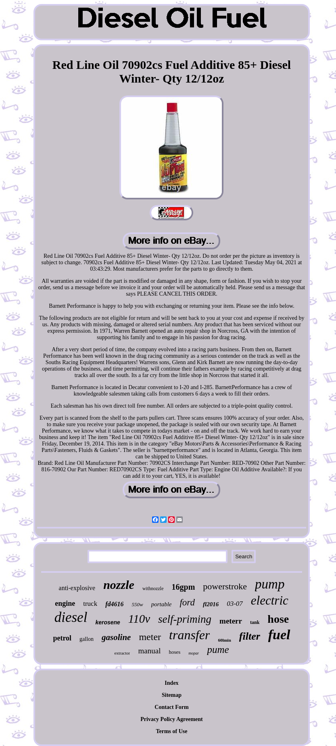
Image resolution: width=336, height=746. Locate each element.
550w (137, 604)
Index (171, 683)
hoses (174, 652)
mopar (193, 653)
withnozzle (153, 588)
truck (90, 603)
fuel (279, 634)
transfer (189, 635)
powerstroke (225, 586)
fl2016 (211, 604)
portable (161, 604)
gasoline (116, 637)
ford (187, 602)
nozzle (118, 584)
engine (65, 603)
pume (218, 649)
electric (269, 600)
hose (278, 619)
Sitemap (172, 695)
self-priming (184, 619)
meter (150, 637)
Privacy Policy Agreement (171, 719)
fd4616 (114, 604)
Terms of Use (171, 731)
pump (269, 584)
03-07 (235, 603)
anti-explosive (77, 587)
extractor (122, 653)
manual (149, 651)
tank (254, 622)
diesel (71, 617)
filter (249, 636)
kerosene (107, 622)
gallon (86, 639)
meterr (230, 621)
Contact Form (171, 707)
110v (139, 618)
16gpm (183, 586)
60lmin (224, 640)
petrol (62, 638)
